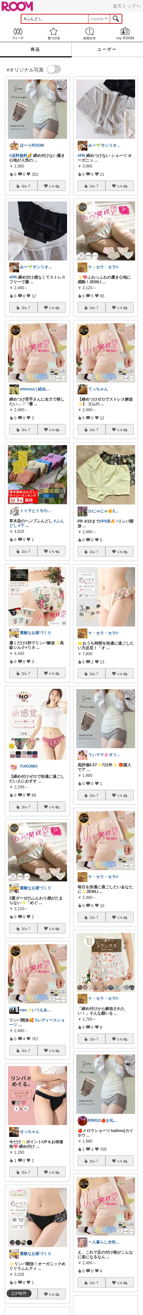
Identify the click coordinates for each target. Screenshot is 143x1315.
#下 (21, 525)
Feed (18, 33)
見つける (54, 33)
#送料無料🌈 (20, 155)
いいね (54, 186)
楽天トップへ (126, 6)
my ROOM (125, 33)
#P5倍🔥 (107, 521)
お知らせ (89, 33)
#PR (13, 277)
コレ (26, 186)
